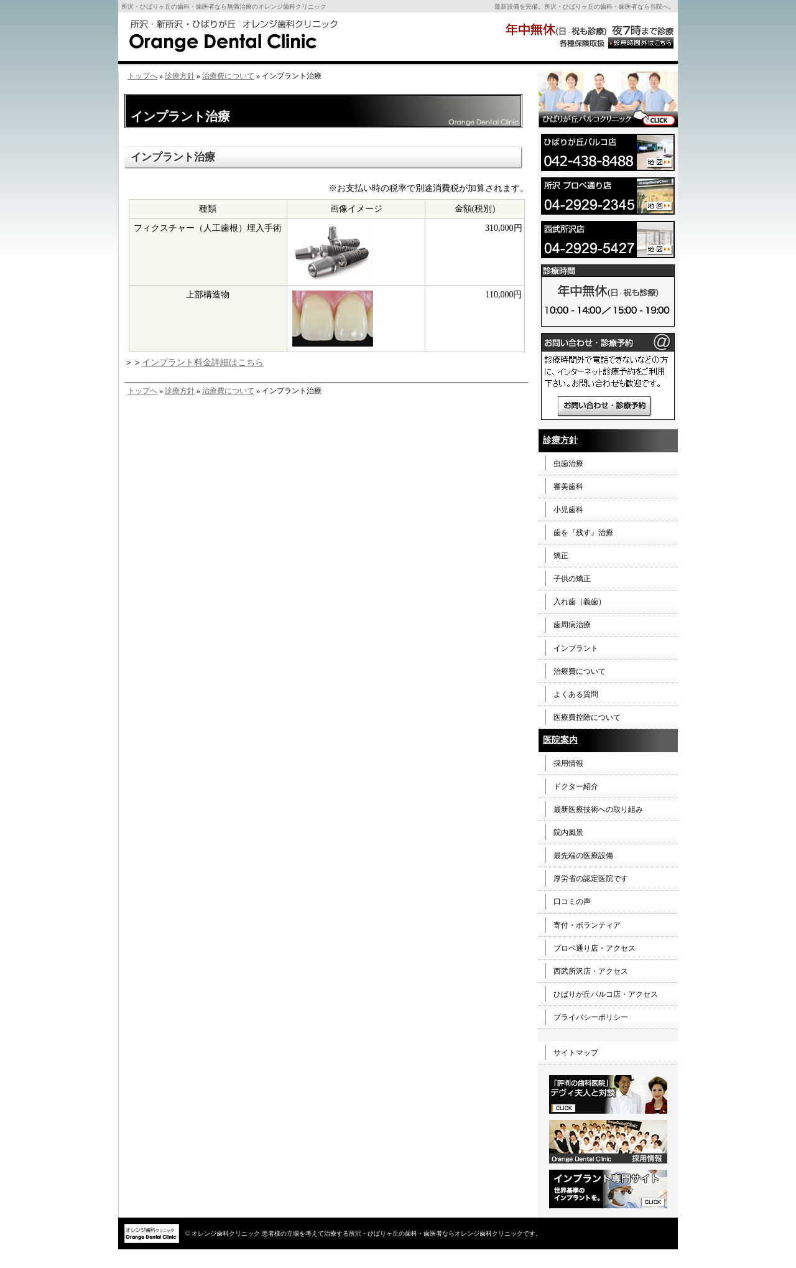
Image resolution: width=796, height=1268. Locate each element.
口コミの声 (572, 901)
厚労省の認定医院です (590, 878)
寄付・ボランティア (587, 925)
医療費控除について (587, 717)
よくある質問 (575, 694)
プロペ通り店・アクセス (594, 948)
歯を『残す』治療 (583, 532)
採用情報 (568, 763)
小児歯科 (568, 509)
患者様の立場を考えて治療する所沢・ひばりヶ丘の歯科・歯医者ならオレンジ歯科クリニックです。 (402, 1233)
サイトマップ (575, 1052)
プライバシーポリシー (590, 1017)
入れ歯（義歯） (579, 601)
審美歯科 (568, 486)
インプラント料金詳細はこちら (203, 362)
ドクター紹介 (575, 786)
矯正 (560, 555)
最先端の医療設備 (583, 855)
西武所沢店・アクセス (590, 971)
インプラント (575, 648)
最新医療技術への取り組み (598, 809)
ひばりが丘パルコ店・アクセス (605, 994)
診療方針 (180, 76)
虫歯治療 (568, 463)
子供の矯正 (572, 578)
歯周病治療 (572, 624)
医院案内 (560, 740)
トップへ (142, 76)
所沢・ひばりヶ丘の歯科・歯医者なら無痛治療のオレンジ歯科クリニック (223, 6)
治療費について (228, 76)
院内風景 (568, 832)
